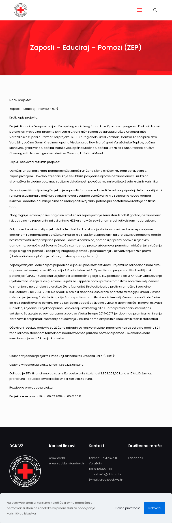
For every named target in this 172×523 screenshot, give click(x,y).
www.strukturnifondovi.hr (67, 463)
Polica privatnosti (128, 508)
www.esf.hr (57, 458)
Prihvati (154, 508)
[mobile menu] (139, 10)
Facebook (135, 458)
